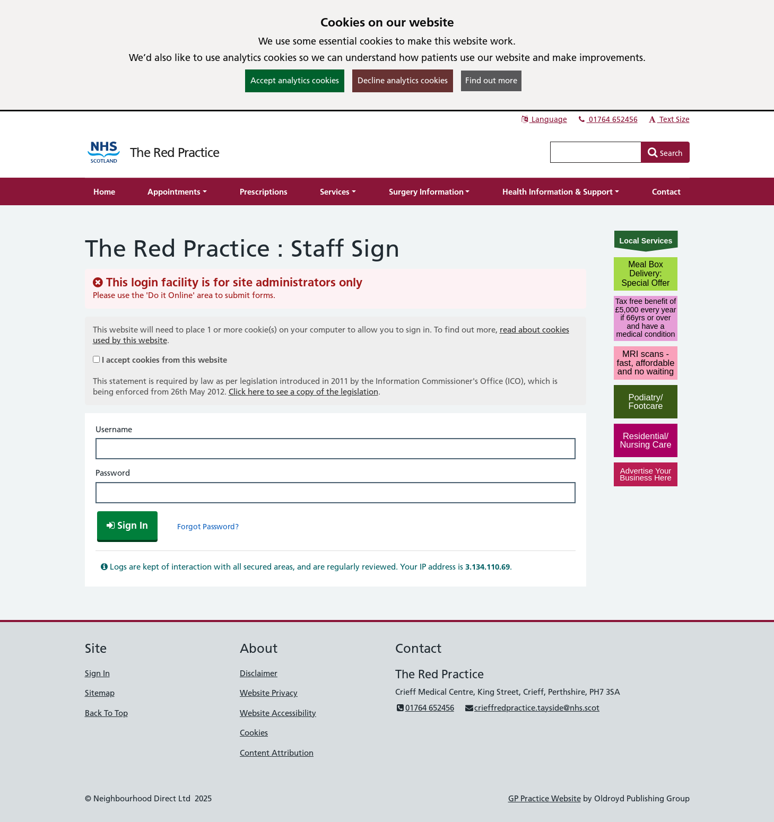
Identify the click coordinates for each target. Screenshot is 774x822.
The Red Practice (174, 152)
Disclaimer (258, 673)
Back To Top (106, 713)
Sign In (97, 673)
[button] (177, 191)
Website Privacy (269, 693)
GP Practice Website (544, 798)
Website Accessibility (278, 713)
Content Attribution (277, 753)
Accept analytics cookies (294, 80)
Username (113, 429)
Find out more (491, 80)
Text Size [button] (669, 119)
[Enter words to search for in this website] (595, 152)
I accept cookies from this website (164, 360)
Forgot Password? (208, 526)
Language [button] (543, 119)
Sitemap (100, 693)
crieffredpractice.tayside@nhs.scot (531, 708)
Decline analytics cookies (403, 80)
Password (112, 473)
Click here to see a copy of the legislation (303, 392)
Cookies (254, 733)
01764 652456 (607, 119)
